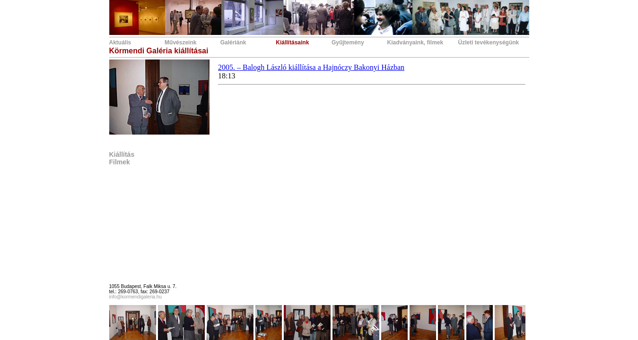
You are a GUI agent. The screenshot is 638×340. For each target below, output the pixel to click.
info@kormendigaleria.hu (135, 296)
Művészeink (180, 42)
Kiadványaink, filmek (415, 42)
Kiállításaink (292, 42)
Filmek (119, 162)
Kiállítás (122, 154)
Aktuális (120, 42)
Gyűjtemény (348, 42)
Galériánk (233, 42)
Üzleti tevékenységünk (488, 42)
